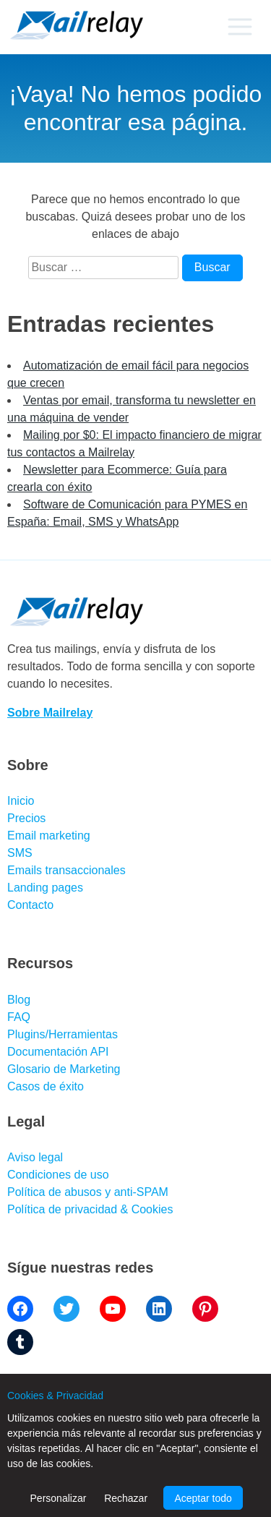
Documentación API (58, 1052)
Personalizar (58, 1498)
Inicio (20, 801)
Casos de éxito (45, 1086)
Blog (18, 999)
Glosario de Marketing (64, 1069)
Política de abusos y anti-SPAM (87, 1192)
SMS (20, 853)
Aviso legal (35, 1157)
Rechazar (125, 1498)
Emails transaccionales (66, 870)
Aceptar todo (202, 1498)
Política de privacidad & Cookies (90, 1209)
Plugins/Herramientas (62, 1034)
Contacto (30, 905)
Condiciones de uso (58, 1174)
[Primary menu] (239, 26)
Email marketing (48, 835)
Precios (26, 818)
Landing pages (45, 887)
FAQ (18, 1017)
